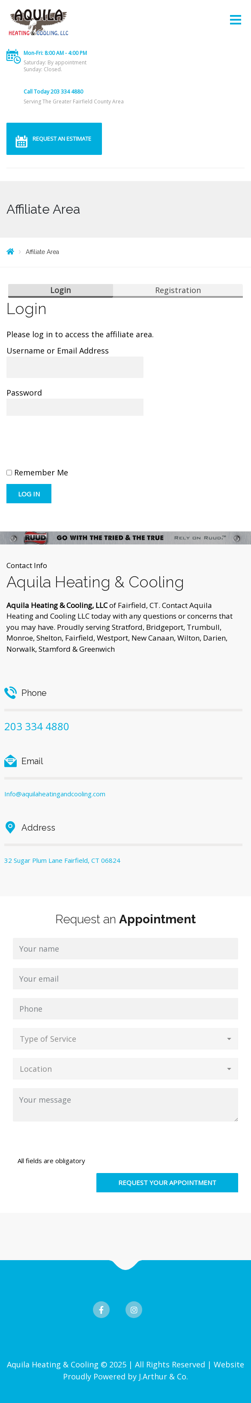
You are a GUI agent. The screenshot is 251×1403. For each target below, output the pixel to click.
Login (60, 290)
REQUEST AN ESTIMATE (62, 138)
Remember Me (37, 472)
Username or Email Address (57, 350)
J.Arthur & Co (162, 1376)
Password (24, 392)
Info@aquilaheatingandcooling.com (54, 793)
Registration (178, 290)
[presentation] (71, 445)
